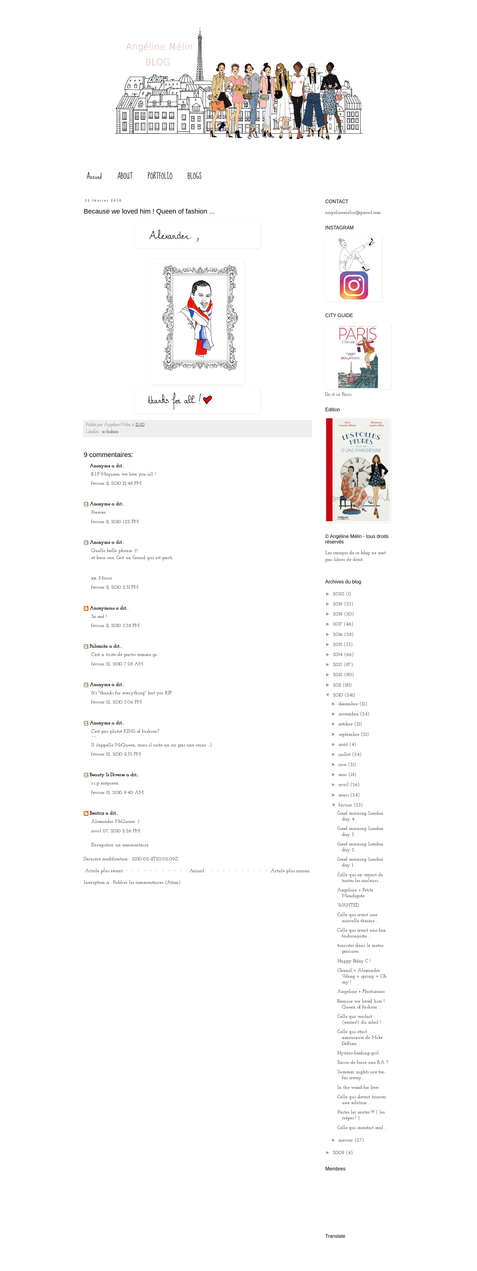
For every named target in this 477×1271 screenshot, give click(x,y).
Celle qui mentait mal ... (362, 1127)
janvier (346, 1140)
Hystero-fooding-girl (358, 1053)
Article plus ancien (290, 871)
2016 (338, 634)
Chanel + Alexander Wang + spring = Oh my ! (362, 976)
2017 (338, 624)
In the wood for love (357, 1087)
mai (343, 774)
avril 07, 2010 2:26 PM (115, 831)
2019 (338, 604)
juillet (345, 754)
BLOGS (195, 176)
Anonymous (102, 608)
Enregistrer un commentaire (119, 845)
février (346, 805)
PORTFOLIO (160, 176)
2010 (338, 695)
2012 (338, 674)
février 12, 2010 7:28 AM (117, 664)
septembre (350, 734)
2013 (338, 664)
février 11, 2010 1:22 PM (115, 521)
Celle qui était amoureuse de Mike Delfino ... (360, 1037)
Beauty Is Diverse (107, 775)
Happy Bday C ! (354, 961)
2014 (338, 654)
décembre (349, 704)
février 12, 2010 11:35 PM (116, 754)
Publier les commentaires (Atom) (147, 882)
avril (344, 784)
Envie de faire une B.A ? (362, 1062)
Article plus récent (104, 871)
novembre (349, 714)
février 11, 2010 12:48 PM (116, 483)
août (344, 744)
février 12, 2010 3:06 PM (116, 702)
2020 (339, 594)
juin (343, 764)
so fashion (110, 432)
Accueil (94, 176)
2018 (338, 614)
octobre (346, 724)
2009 (339, 1152)
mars (344, 795)
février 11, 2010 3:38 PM (115, 625)
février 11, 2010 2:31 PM (114, 587)
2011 (338, 685)
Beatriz (97, 813)
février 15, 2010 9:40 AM (117, 792)
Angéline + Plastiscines (361, 991)
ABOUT (125, 176)
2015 (338, 644)
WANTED (348, 905)
